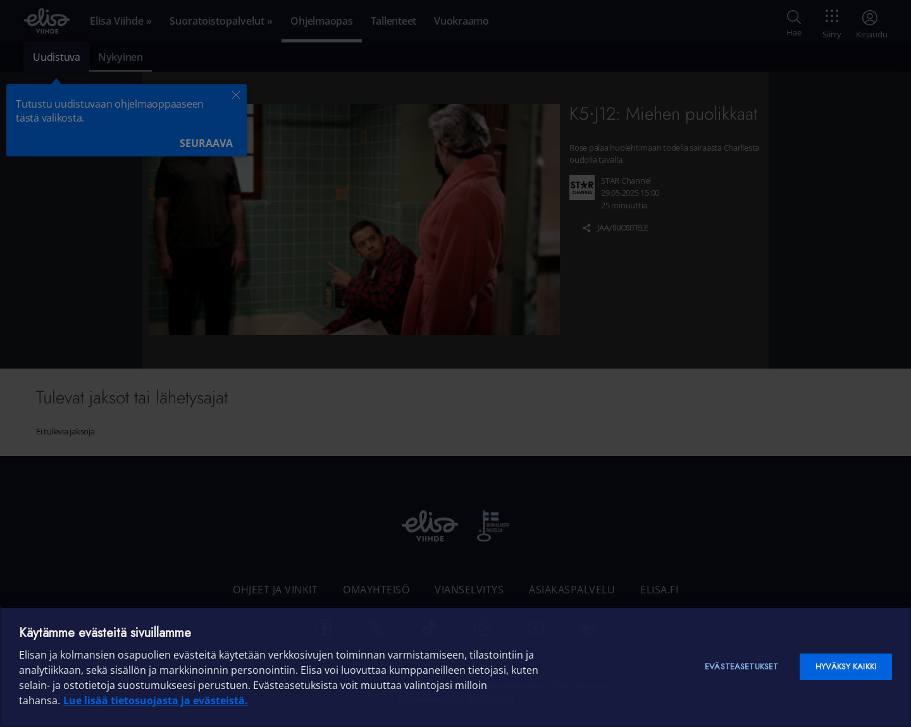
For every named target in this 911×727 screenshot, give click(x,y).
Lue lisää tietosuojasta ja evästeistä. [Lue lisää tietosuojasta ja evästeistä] (155, 700)
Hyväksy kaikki (845, 667)
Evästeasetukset (741, 667)
